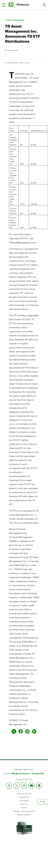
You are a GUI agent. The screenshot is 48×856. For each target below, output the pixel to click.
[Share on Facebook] (20, 731)
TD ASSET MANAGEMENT (14, 20)
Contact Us (38, 773)
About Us (24, 804)
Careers (24, 807)
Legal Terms (24, 797)
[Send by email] (34, 731)
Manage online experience (24, 811)
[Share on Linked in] (27, 731)
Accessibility (24, 800)
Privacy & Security (24, 793)
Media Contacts (20, 773)
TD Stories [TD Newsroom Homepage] (22, 4)
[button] (4, 5)
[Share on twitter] (14, 731)
